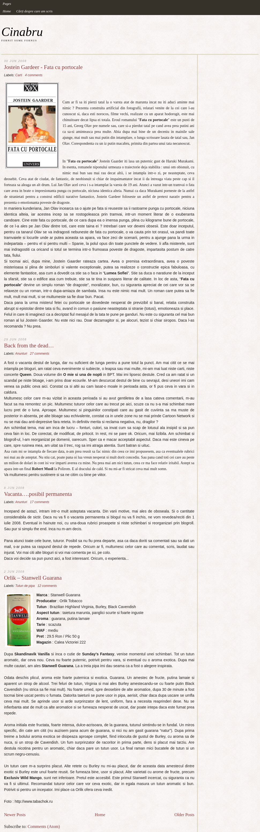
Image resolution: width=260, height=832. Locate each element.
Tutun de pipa (25, 586)
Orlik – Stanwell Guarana (33, 578)
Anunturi (21, 353)
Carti (18, 75)
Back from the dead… (29, 345)
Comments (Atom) (44, 826)
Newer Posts (14, 814)
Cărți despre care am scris (34, 11)
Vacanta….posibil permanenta (38, 494)
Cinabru (22, 32)
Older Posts (184, 814)
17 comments (39, 502)
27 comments (39, 353)
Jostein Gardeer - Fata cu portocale (43, 67)
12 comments (47, 586)
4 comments (33, 75)
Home (7, 11)
